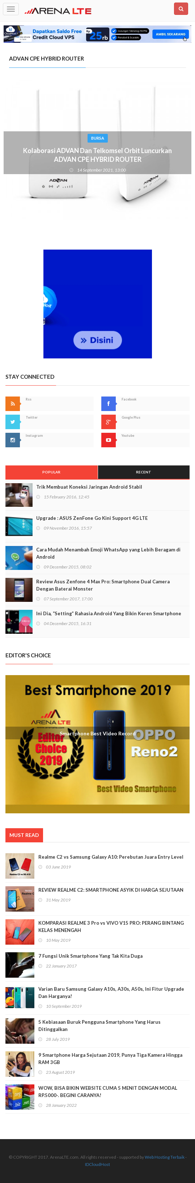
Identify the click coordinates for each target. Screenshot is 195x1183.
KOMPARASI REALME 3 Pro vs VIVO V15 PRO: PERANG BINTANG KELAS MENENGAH (111, 926)
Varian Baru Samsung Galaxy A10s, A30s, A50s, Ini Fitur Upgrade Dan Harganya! (111, 992)
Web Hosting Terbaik (165, 1157)
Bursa (97, 138)
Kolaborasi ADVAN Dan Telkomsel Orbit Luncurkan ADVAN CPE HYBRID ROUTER (97, 155)
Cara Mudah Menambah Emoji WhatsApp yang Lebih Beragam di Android (108, 553)
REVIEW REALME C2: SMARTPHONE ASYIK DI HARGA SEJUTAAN (110, 890)
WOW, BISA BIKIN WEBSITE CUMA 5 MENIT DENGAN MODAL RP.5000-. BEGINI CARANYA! (107, 1091)
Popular (51, 472)
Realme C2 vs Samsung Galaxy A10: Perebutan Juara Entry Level (110, 857)
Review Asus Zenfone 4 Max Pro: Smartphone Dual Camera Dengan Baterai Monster (103, 585)
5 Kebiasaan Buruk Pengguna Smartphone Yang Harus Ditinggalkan (99, 1025)
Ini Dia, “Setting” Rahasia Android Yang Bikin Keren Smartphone (108, 613)
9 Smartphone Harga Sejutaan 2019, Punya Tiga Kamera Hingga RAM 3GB (110, 1058)
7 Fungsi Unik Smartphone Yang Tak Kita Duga (90, 956)
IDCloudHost (97, 1164)
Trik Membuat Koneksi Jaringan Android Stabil (89, 487)
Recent (143, 472)
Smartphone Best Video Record (98, 733)
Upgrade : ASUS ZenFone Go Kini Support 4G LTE (92, 518)
